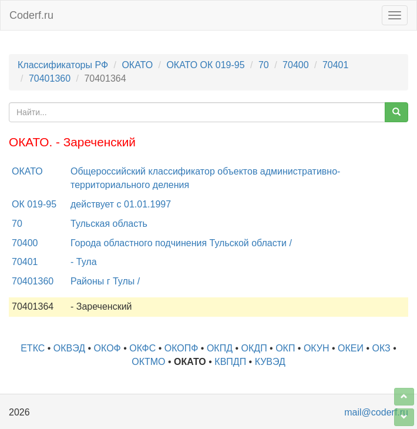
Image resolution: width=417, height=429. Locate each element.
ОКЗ (381, 348)
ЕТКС (33, 348)
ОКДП (254, 348)
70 (263, 65)
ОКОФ (107, 348)
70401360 (49, 78)
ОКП (285, 348)
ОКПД (220, 348)
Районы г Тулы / (105, 281)
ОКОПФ (181, 348)
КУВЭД (270, 362)
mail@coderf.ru (376, 412)
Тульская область (108, 224)
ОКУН (316, 348)
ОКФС (142, 348)
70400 (296, 65)
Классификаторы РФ (63, 65)
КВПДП (230, 362)
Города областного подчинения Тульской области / (181, 243)
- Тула (83, 262)
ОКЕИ (351, 348)
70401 (335, 65)
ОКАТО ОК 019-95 (205, 65)
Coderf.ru (31, 15)
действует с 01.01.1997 (120, 204)
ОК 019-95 (34, 204)
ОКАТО (137, 65)
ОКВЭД (69, 348)
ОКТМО (148, 362)
